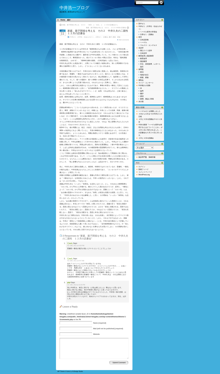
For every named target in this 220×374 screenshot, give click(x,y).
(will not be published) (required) (108, 329)
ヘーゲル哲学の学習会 (148, 32)
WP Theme (61, 371)
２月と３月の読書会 (146, 138)
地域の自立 (144, 75)
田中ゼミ (141, 24)
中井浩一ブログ (74, 7)
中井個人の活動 (144, 85)
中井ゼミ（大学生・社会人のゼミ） (82, 37)
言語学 (141, 48)
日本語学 (143, 53)
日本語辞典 (144, 40)
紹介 (69, 20)
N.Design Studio (77, 371)
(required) (99, 323)
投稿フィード (143, 169)
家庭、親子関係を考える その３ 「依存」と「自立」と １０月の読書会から (90, 25)
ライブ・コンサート (146, 83)
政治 (142, 72)
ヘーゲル (143, 42)
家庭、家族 (116, 37)
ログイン (141, 167)
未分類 (141, 102)
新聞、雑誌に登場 (147, 99)
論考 (142, 91)
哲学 (140, 37)
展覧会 (141, 80)
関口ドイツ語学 (146, 51)
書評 (110, 37)
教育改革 (143, 59)
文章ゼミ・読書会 (102, 37)
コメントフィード (145, 172)
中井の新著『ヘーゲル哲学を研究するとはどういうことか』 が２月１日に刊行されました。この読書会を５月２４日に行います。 (150, 130)
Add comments (124, 40)
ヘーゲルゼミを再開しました (149, 111)
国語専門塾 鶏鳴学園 (146, 157)
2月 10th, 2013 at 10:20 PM (76, 285)
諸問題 (141, 69)
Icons (68, 371)
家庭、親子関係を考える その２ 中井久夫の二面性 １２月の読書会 (99, 32)
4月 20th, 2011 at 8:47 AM (75, 261)
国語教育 (143, 61)
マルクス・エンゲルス (148, 45)
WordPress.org (144, 175)
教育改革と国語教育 (146, 56)
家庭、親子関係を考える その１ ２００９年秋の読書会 (106, 27)
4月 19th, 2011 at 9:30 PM (75, 245)
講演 (142, 96)
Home (62, 20)
